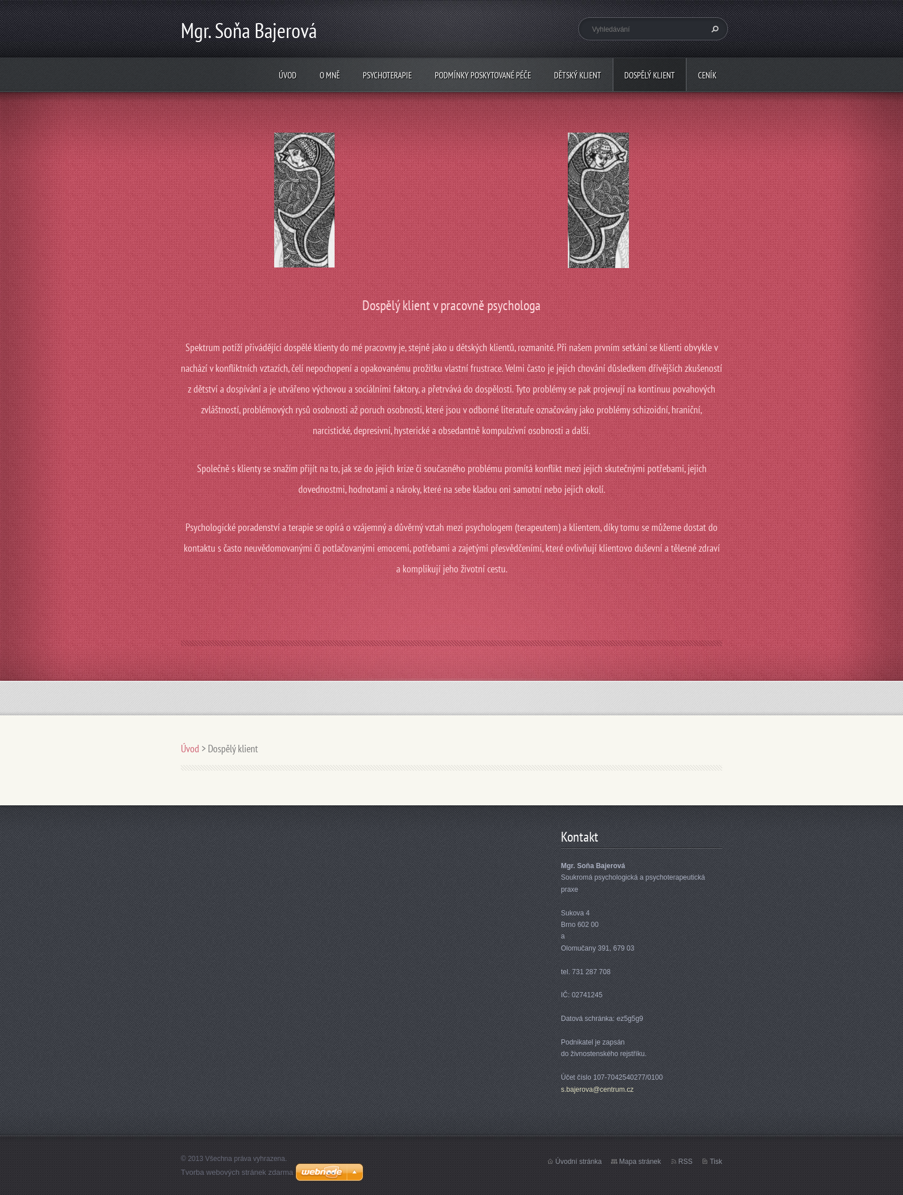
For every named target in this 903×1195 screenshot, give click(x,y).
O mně (330, 75)
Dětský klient (577, 75)
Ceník (707, 75)
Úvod (288, 75)
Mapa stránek (640, 1162)
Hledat (713, 28)
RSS (685, 1162)
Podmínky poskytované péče (483, 75)
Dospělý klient (649, 75)
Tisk (715, 1162)
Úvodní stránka (578, 1162)
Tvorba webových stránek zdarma (237, 1172)
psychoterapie (387, 75)
